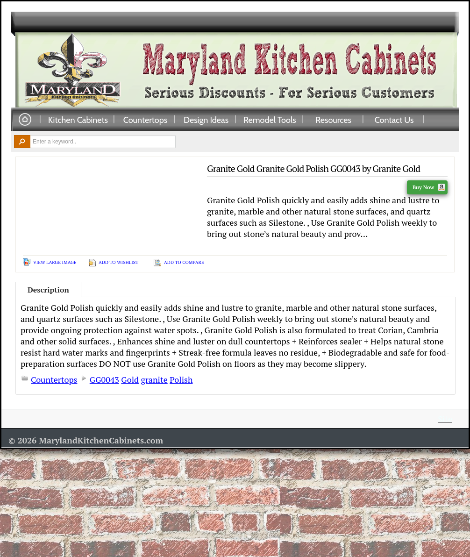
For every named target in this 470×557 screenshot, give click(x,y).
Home (24, 119)
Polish (181, 379)
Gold (130, 379)
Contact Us (394, 119)
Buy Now (429, 187)
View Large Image (55, 262)
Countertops (145, 119)
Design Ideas (206, 119)
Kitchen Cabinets (78, 119)
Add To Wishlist (118, 262)
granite (154, 379)
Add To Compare (184, 262)
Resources (333, 119)
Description (48, 290)
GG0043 (104, 379)
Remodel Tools (269, 119)
